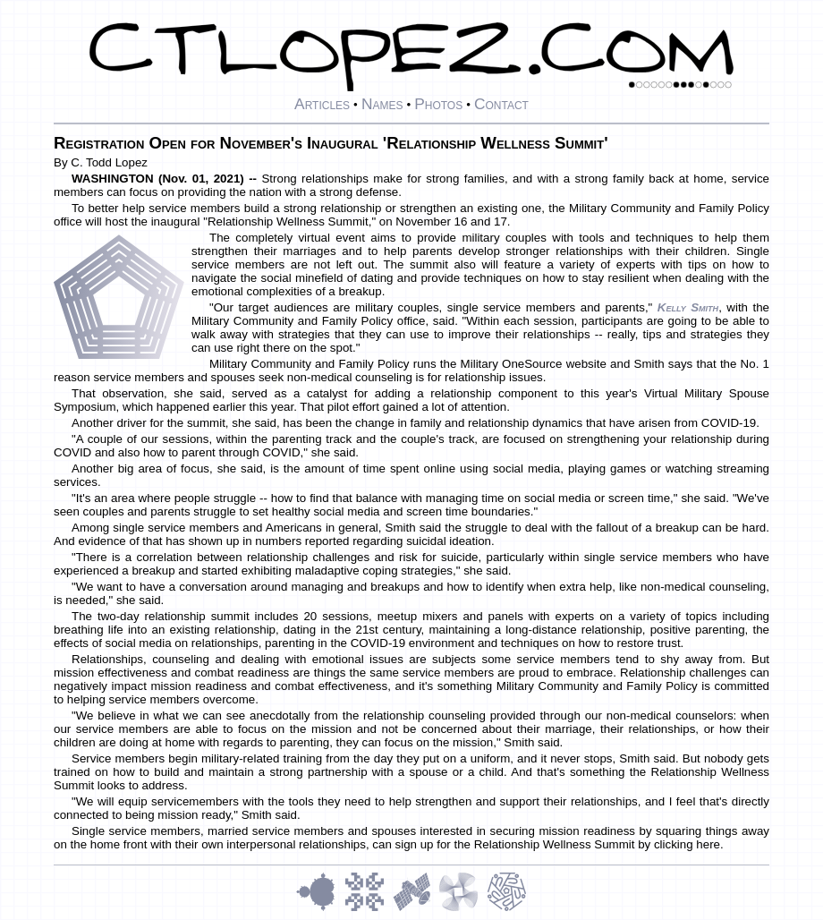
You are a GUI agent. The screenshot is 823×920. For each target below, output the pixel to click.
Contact (501, 104)
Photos (438, 104)
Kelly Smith (688, 307)
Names (382, 104)
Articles (322, 104)
